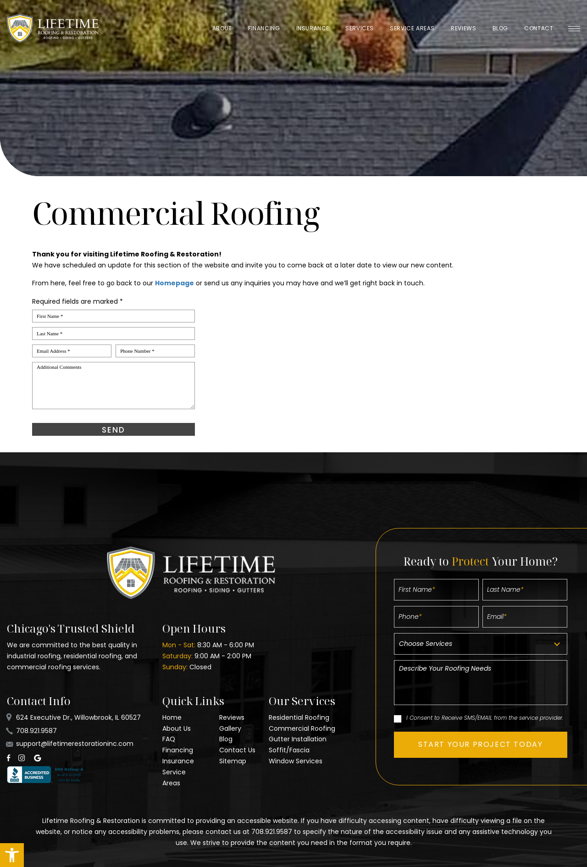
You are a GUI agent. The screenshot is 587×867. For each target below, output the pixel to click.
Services (359, 28)
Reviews (463, 28)
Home (172, 717)
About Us (176, 728)
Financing (264, 28)
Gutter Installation (298, 739)
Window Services (295, 761)
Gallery (230, 728)
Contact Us (237, 750)
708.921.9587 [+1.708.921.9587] (36, 730)
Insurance (312, 28)
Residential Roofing (299, 717)
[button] (12, 855)
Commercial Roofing (302, 728)
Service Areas (412, 28)
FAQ (168, 739)
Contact (538, 28)
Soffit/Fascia (289, 750)
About (222, 28)
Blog (500, 28)
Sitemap (232, 761)
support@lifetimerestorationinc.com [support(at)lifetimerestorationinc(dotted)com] (74, 743)
